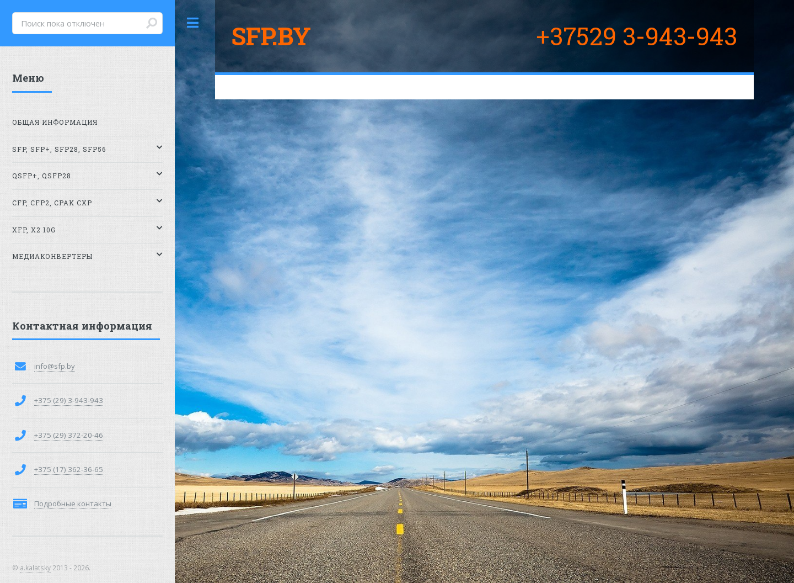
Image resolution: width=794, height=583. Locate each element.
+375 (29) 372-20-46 (68, 435)
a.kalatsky (35, 567)
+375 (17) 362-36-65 (68, 469)
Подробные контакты (72, 503)
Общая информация (55, 122)
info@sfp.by (54, 366)
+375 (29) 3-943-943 (68, 400)
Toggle (193, 23)
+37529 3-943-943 (636, 36)
